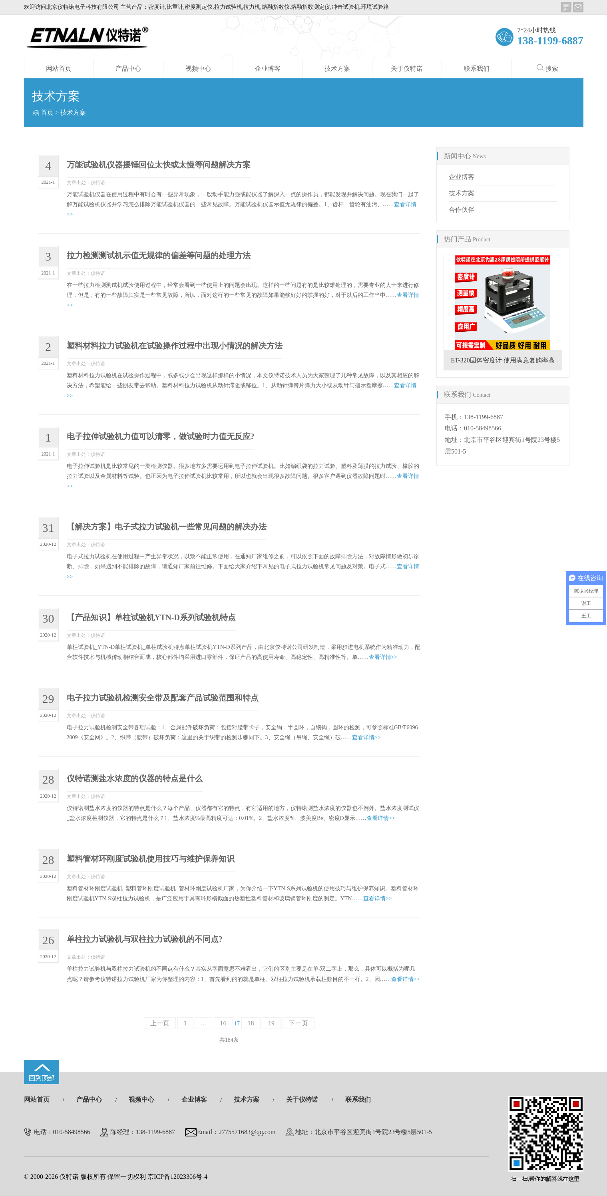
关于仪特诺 (407, 68)
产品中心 (128, 68)
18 (251, 1023)
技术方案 (337, 68)
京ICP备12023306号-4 (177, 1176)
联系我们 (477, 68)
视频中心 (198, 68)
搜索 (547, 68)
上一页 (159, 1023)
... (203, 1023)
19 (271, 1023)
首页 (47, 112)
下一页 (298, 1023)
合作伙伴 (461, 209)
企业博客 (268, 68)
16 (223, 1023)
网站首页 (59, 68)
